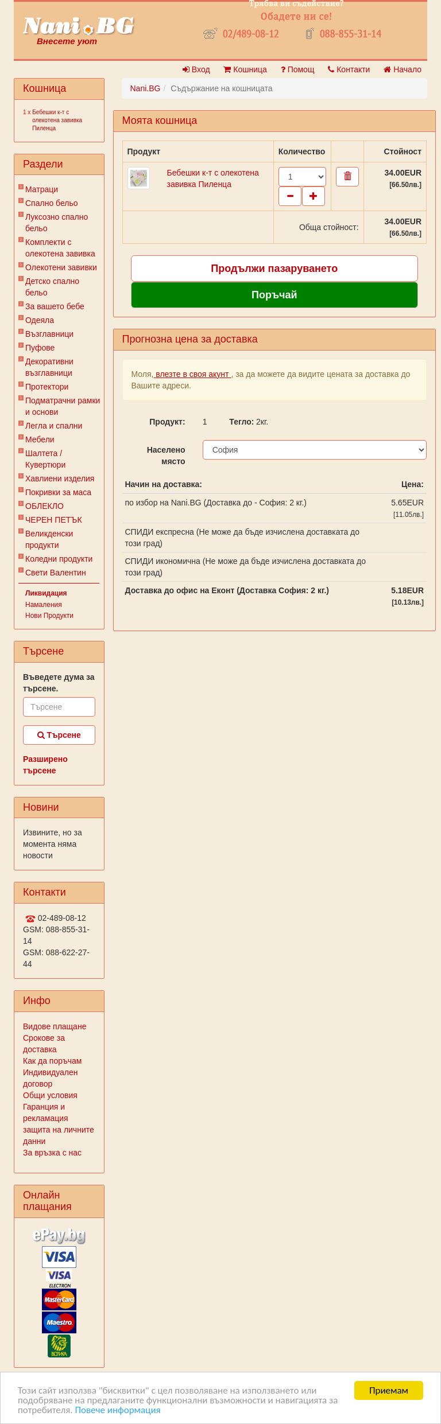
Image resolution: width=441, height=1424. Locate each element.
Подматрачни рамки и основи (62, 406)
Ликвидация (46, 593)
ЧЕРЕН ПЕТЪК (53, 519)
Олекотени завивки (61, 267)
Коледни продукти (58, 558)
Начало (402, 69)
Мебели (40, 439)
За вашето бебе (54, 306)
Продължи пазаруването (274, 268)
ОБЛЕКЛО (44, 506)
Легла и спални (53, 425)
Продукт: (167, 421)
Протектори (46, 386)
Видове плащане (54, 1026)
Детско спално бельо (52, 287)
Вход (196, 69)
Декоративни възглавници (49, 367)
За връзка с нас (52, 1152)
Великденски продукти (49, 539)
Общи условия (50, 1095)
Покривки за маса (58, 492)
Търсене (59, 735)
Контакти (349, 69)
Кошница (244, 69)
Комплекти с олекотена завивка (60, 248)
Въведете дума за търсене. (59, 682)
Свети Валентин (55, 572)
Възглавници (49, 334)
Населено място (166, 455)
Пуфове (40, 347)
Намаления (43, 605)
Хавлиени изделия (59, 478)
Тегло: (238, 421)
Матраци (41, 189)
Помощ (298, 69)
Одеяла (39, 320)
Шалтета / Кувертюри (45, 459)
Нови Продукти (49, 616)
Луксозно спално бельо (56, 222)
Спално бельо (51, 203)
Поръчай (274, 295)
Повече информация (117, 1410)
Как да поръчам (52, 1060)
